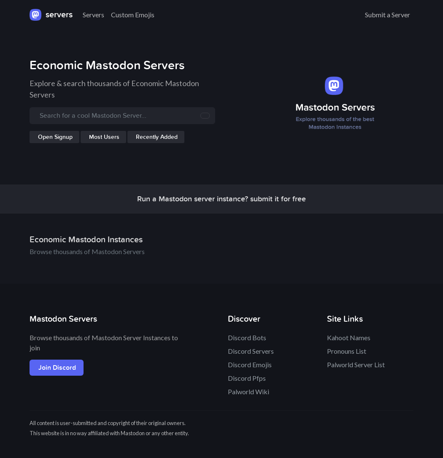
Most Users (104, 137)
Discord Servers (251, 351)
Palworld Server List (356, 364)
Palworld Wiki (248, 392)
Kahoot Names (348, 337)
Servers (93, 15)
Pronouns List (346, 351)
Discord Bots (247, 337)
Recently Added (157, 137)
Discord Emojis (250, 364)
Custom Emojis (132, 15)
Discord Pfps (247, 378)
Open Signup (55, 137)
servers (51, 15)
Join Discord (57, 367)
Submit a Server (387, 15)
